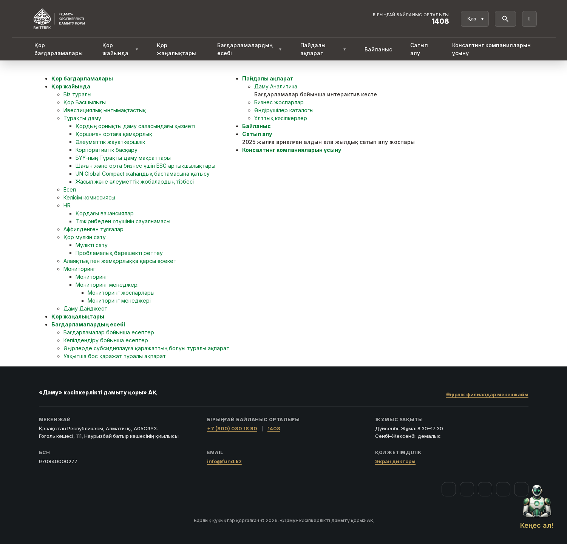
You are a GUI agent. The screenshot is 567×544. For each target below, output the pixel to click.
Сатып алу (419, 49)
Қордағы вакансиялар (105, 213)
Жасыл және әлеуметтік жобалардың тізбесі (135, 181)
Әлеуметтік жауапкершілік (110, 142)
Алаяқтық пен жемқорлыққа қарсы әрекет (119, 261)
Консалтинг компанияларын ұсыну (491, 49)
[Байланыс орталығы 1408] (411, 19)
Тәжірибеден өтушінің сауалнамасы (123, 221)
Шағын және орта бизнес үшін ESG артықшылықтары (145, 165)
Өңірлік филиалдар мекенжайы (487, 394)
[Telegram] (503, 489)
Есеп (69, 189)
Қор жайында (120, 49)
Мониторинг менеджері (107, 284)
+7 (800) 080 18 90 (232, 428)
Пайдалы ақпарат (323, 49)
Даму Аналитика (275, 86)
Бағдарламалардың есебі (249, 49)
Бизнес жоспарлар (279, 102)
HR (67, 205)
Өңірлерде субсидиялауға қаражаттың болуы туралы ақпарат (146, 348)
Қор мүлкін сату (84, 237)
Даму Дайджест (85, 308)
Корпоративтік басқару (107, 150)
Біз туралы (77, 94)
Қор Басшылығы (84, 102)
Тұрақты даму (82, 118)
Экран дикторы (395, 461)
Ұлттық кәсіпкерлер (280, 118)
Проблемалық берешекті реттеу (119, 253)
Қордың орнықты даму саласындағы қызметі (135, 126)
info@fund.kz (224, 461)
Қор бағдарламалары (58, 49)
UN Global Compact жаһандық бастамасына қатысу (143, 173)
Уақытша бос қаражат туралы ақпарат (114, 356)
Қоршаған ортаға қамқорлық (114, 134)
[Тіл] (475, 19)
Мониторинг (79, 269)
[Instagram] (467, 489)
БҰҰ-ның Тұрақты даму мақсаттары (123, 158)
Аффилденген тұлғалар (93, 229)
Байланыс (378, 49)
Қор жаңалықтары (176, 49)
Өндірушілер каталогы (284, 110)
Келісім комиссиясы (89, 197)
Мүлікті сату (92, 245)
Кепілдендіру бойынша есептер (105, 340)
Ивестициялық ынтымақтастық (104, 110)
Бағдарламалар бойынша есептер (108, 332)
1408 (273, 428)
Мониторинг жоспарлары (121, 292)
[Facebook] (449, 489)
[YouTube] (485, 489)
